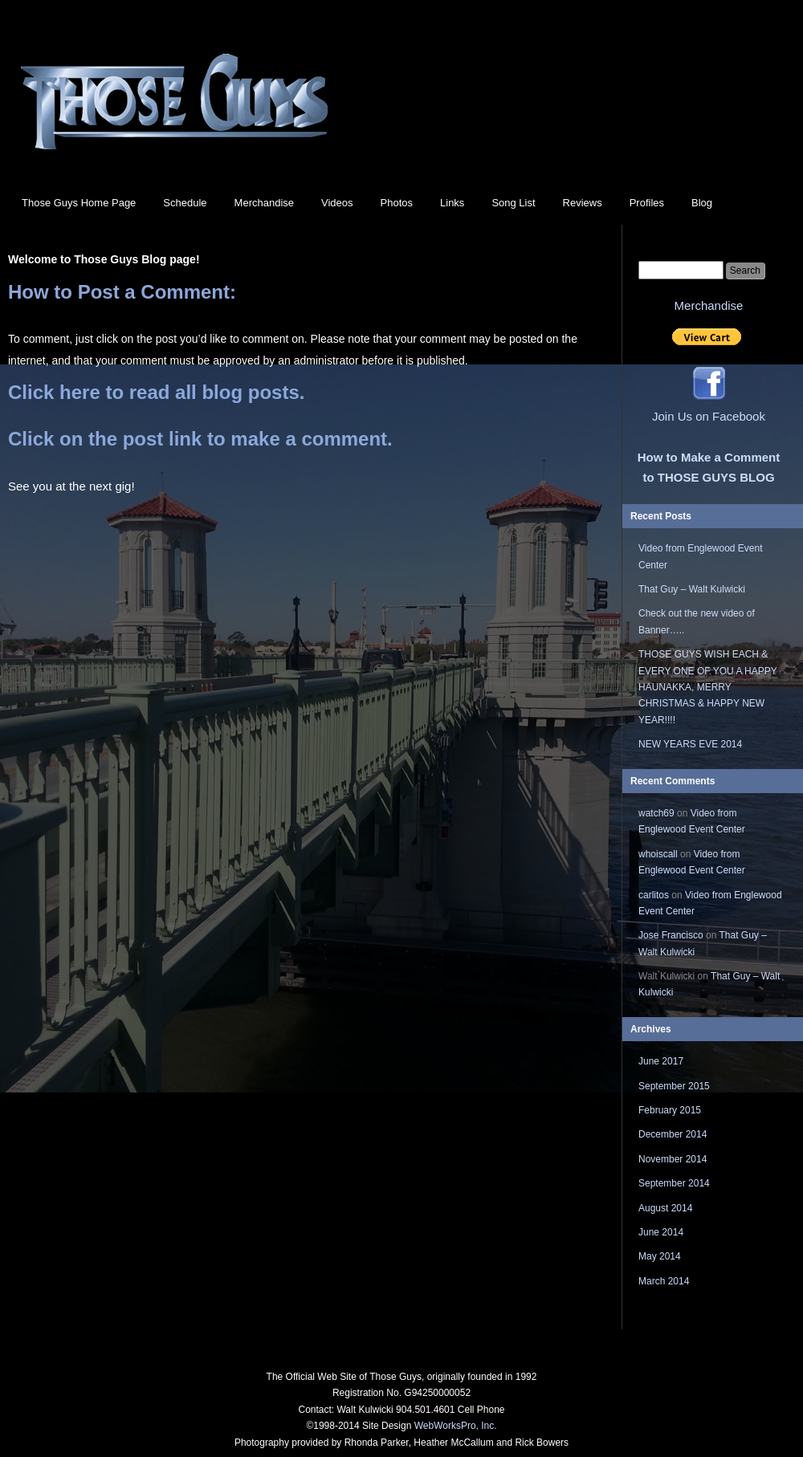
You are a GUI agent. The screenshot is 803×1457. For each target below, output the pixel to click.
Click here (54, 392)
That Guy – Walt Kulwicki (691, 589)
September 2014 (674, 1183)
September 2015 (674, 1086)
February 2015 (669, 1110)
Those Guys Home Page (79, 203)
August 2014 (665, 1208)
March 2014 (663, 1281)
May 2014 (659, 1256)
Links (452, 203)
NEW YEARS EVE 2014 (690, 744)
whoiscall (658, 854)
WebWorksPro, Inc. (455, 1425)
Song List (513, 203)
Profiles (647, 203)
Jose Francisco (670, 935)
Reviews (582, 203)
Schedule (184, 203)
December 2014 (672, 1134)
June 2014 (660, 1232)
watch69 (656, 813)
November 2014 (672, 1159)
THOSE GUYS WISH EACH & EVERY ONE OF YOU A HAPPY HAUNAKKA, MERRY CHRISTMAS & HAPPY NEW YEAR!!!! (707, 687)
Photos (397, 203)
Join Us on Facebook (708, 416)
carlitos (653, 895)
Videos (337, 203)
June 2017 (660, 1061)
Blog (701, 203)
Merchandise (264, 203)
